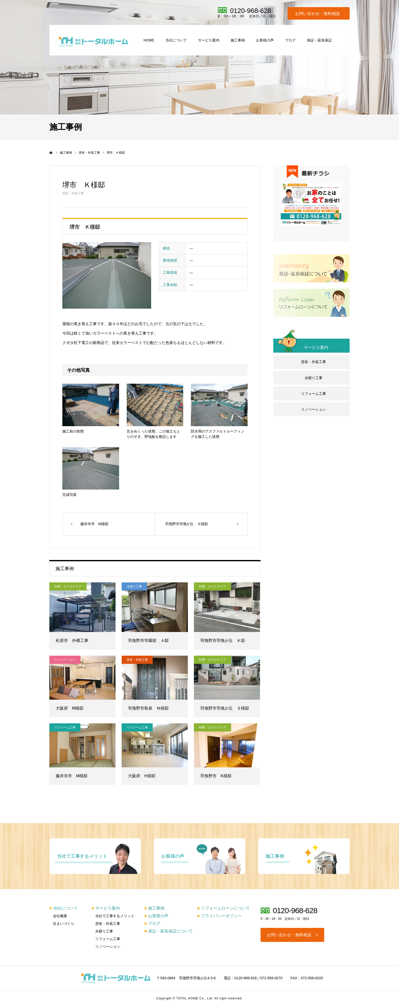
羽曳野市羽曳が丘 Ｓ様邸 (224, 708)
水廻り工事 (134, 586)
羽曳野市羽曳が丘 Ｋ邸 (222, 640)
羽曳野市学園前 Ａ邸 (148, 640)
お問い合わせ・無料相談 (317, 14)
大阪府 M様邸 (69, 708)
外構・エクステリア (68, 586)
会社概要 (60, 916)
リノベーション (65, 660)
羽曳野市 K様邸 (216, 776)
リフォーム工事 (65, 727)
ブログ (290, 40)
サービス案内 (208, 40)
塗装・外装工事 (73, 193)
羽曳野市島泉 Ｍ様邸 (148, 708)
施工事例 (238, 40)
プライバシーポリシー (219, 916)
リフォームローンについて (223, 908)
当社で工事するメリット (114, 916)
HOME (149, 40)
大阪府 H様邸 (141, 776)
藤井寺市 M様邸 (72, 776)
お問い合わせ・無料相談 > (292, 935)
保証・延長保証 (319, 40)
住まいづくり (63, 924)
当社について (176, 40)
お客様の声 (265, 40)
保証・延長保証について (169, 931)
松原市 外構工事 (72, 640)
